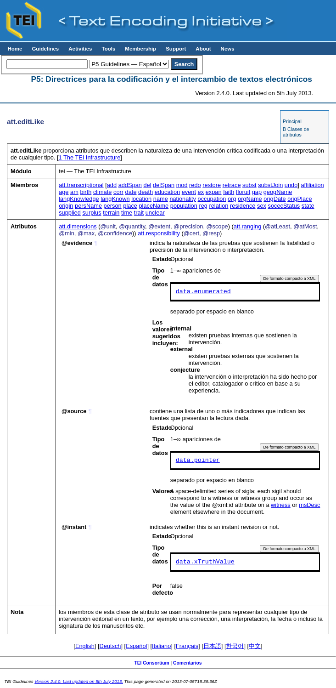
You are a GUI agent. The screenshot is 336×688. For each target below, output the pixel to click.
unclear (155, 212)
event (189, 191)
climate (102, 191)
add (112, 185)
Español (136, 646)
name (160, 198)
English (85, 646)
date (131, 191)
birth (85, 191)
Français (187, 646)
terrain (111, 212)
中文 (255, 646)
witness (281, 504)
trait (139, 212)
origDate (274, 198)
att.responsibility (159, 233)
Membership (140, 48)
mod (182, 185)
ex (201, 191)
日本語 (212, 646)
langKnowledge (79, 198)
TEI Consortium (151, 662)
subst (249, 185)
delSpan (163, 185)
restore (211, 185)
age (63, 191)
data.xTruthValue (205, 562)
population (183, 205)
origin (66, 205)
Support (176, 48)
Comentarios (187, 662)
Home (14, 48)
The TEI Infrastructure (90, 157)
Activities (80, 48)
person (113, 205)
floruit (243, 191)
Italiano (161, 646)
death (145, 191)
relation (218, 205)
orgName (250, 198)
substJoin (270, 185)
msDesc (309, 504)
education (167, 191)
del (147, 185)
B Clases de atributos (296, 131)
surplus (91, 212)
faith (228, 191)
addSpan (130, 185)
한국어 (235, 646)
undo (291, 185)
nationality (182, 198)
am (74, 191)
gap (257, 191)
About (203, 48)
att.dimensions (78, 226)
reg (203, 205)
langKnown (115, 198)
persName (88, 205)
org (232, 198)
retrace (232, 185)
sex (261, 205)
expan (214, 191)
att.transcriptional (81, 185)
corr (118, 191)
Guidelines (45, 48)
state (308, 205)
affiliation (312, 185)
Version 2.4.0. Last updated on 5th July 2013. (78, 681)
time (126, 212)
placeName (153, 205)
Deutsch (110, 646)
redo (195, 185)
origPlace (299, 198)
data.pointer (198, 460)
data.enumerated (203, 292)
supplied (70, 212)
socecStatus (284, 205)
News (228, 48)
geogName (277, 191)
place (130, 205)
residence (243, 205)
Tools (108, 48)
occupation (212, 198)
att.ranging (247, 226)
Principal (292, 121)
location (141, 198)
